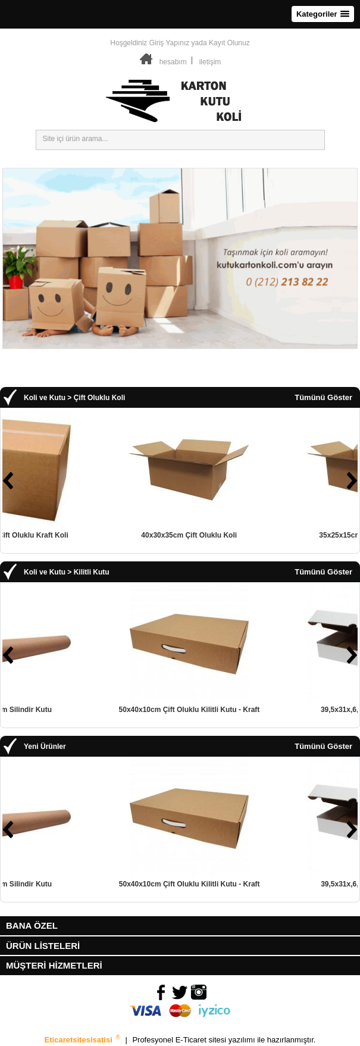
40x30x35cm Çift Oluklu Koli (269, 535)
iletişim (210, 62)
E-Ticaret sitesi (202, 1039)
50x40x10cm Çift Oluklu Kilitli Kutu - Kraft (268, 709)
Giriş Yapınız (169, 43)
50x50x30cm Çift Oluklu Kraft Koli (90, 535)
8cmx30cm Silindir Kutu (90, 709)
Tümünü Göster (323, 398)
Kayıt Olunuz (229, 43)
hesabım (173, 62)
